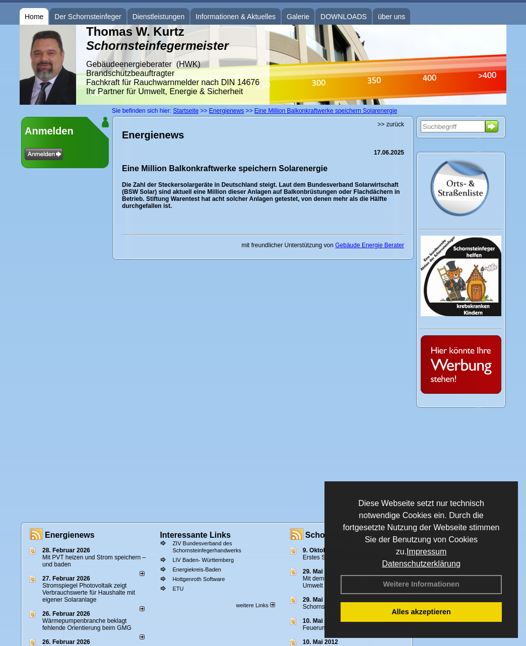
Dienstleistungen (159, 17)
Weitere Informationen (421, 584)
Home (34, 17)
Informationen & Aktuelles (235, 17)
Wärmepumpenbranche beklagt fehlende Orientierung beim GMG (87, 624)
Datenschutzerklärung (421, 563)
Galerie (298, 17)
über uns (391, 17)
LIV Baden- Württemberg (203, 560)
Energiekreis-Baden (196, 569)
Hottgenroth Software (198, 579)
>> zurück (390, 124)
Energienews (70, 535)
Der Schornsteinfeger (87, 17)
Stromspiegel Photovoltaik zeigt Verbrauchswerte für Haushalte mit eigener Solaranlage (88, 592)
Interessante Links (195, 535)
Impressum (426, 551)
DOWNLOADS (343, 17)
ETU (177, 589)
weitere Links (255, 605)
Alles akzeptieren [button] (421, 612)
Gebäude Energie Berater (369, 245)
